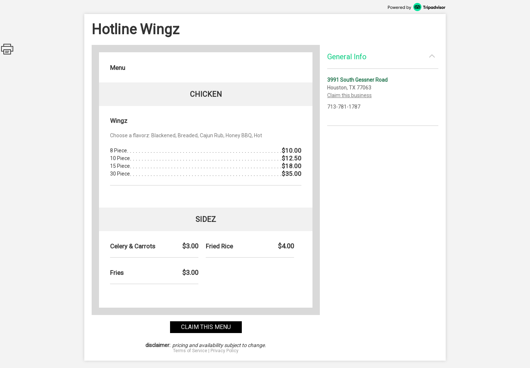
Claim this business (349, 95)
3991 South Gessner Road (357, 80)
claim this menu (206, 326)
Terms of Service (190, 350)
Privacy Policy (225, 350)
